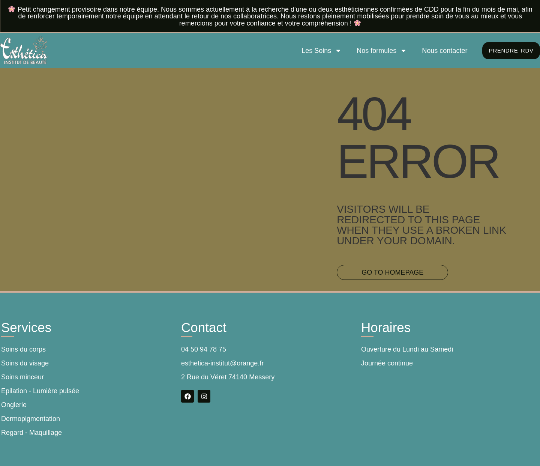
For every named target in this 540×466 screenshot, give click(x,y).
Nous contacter (442, 50)
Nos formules (380, 51)
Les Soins (320, 51)
